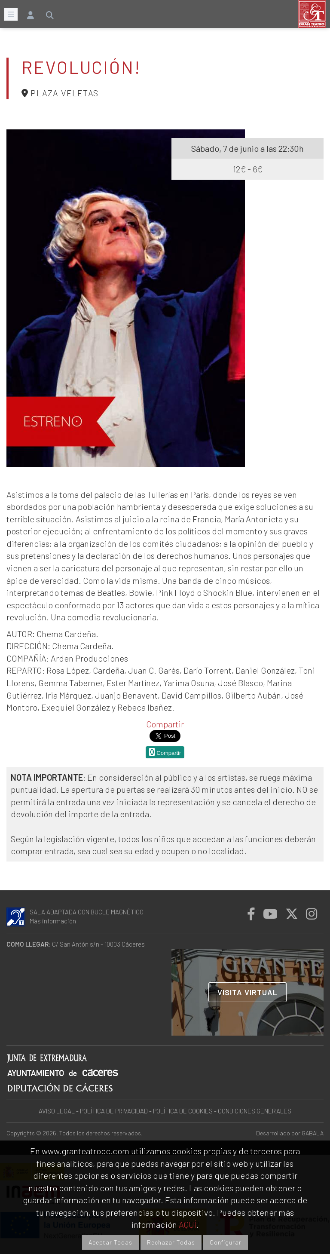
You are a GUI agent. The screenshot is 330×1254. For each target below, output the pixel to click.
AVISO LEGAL (57, 1111)
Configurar (225, 1242)
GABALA (313, 1133)
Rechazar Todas (171, 1242)
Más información (53, 921)
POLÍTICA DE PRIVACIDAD (114, 1111)
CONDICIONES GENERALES (254, 1111)
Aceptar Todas (110, 1242)
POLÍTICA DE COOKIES (183, 1111)
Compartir (165, 724)
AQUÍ (187, 1224)
